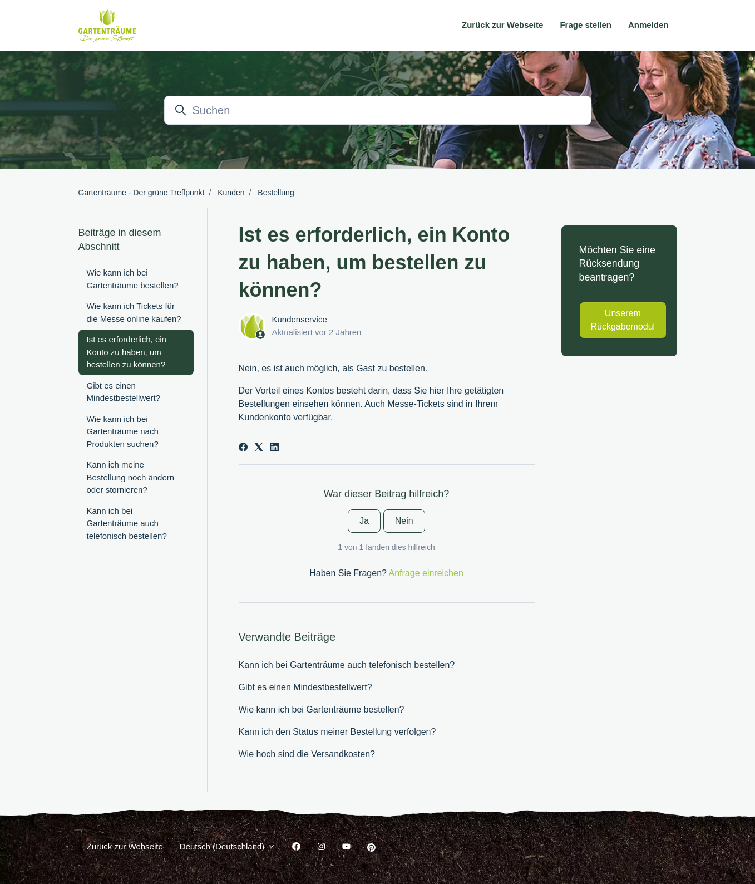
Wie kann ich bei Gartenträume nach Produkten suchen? (123, 431)
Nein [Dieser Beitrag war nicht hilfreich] (404, 521)
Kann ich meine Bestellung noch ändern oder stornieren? (131, 477)
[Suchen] (377, 110)
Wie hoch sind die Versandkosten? (307, 754)
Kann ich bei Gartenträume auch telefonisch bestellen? (347, 665)
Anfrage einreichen (426, 573)
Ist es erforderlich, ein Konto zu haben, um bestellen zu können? (126, 352)
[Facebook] (243, 448)
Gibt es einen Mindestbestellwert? (305, 687)
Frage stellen (585, 25)
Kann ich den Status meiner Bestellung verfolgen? (337, 731)
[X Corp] (258, 448)
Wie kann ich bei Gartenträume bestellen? (321, 709)
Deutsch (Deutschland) (227, 846)
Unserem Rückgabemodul (623, 319)
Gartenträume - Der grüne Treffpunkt (141, 192)
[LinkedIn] (274, 448)
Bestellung (276, 192)
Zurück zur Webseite (502, 25)
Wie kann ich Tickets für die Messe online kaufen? (134, 312)
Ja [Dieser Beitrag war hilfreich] (364, 521)
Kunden (231, 192)
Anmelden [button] (648, 25)
